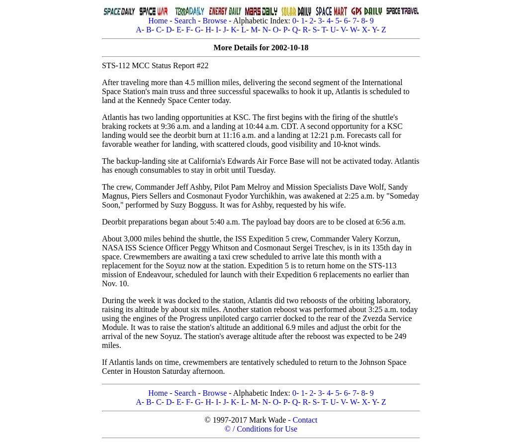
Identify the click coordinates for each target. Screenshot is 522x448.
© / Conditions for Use (261, 429)
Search (185, 20)
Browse (214, 20)
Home (158, 20)
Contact (305, 420)
